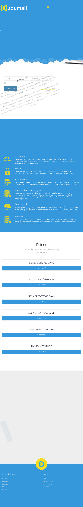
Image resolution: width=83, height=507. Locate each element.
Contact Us (6, 489)
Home (4, 479)
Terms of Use (47, 484)
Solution (46, 487)
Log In (10, 148)
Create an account (47, 149)
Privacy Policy (48, 481)
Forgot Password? (45, 142)
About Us (5, 481)
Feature (5, 484)
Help (44, 479)
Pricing (4, 487)
